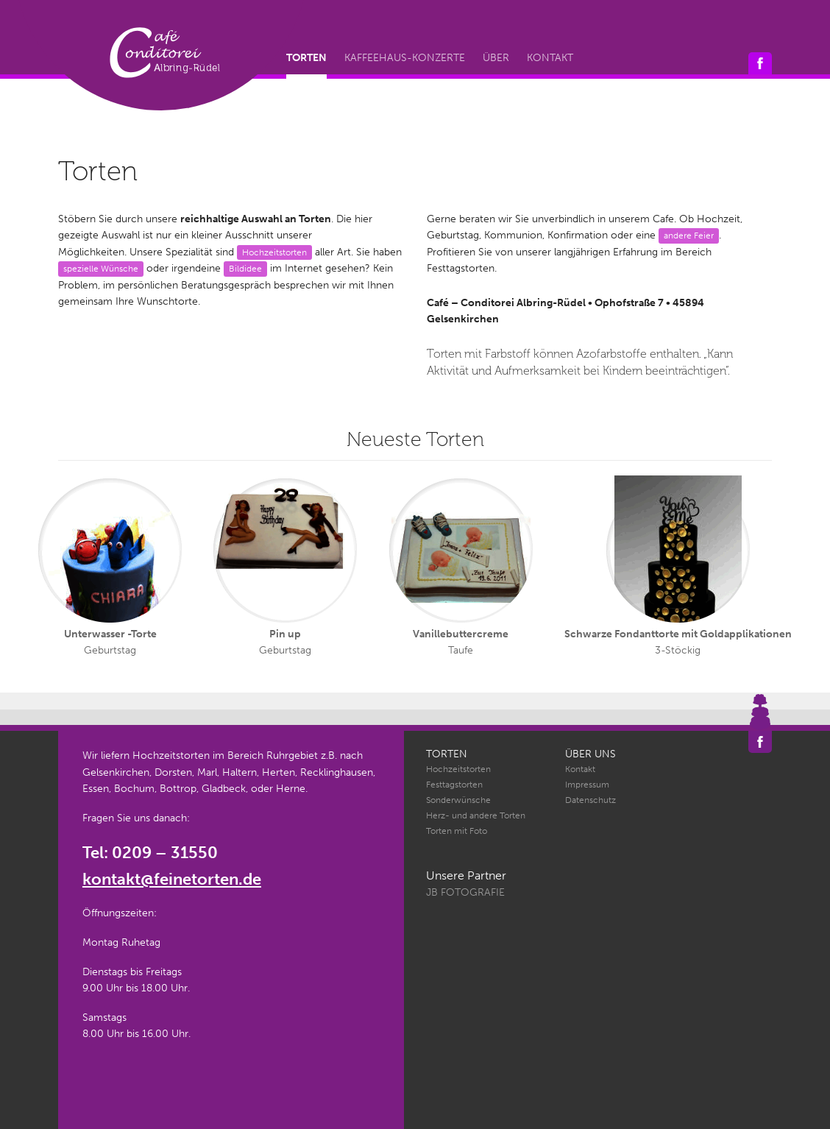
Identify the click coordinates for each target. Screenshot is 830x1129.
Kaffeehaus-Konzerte (404, 58)
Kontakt (550, 58)
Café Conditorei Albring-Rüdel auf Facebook (760, 63)
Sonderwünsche (458, 800)
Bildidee (245, 268)
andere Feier (689, 235)
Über (496, 58)
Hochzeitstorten (274, 252)
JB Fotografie (465, 892)
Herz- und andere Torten (475, 815)
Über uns (590, 754)
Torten (306, 58)
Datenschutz (590, 800)
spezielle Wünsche (100, 268)
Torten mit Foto (456, 831)
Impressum (587, 784)
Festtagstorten (454, 784)
